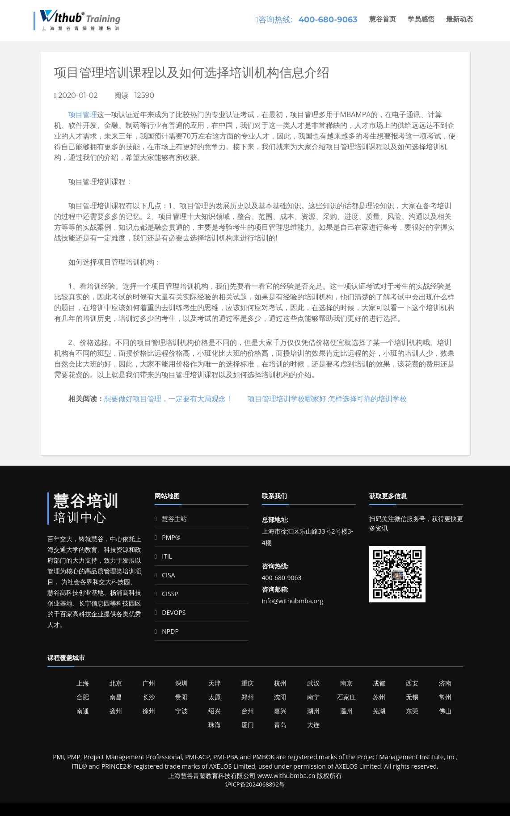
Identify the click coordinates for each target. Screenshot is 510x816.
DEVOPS (170, 612)
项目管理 (82, 114)
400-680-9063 (328, 20)
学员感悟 (421, 19)
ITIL (164, 556)
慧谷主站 (171, 518)
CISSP (166, 593)
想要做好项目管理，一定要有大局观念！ (168, 399)
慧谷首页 (382, 19)
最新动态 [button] (459, 19)
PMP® (168, 537)
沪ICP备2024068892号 (255, 784)
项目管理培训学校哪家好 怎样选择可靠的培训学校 (327, 399)
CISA (165, 575)
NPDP (167, 631)
